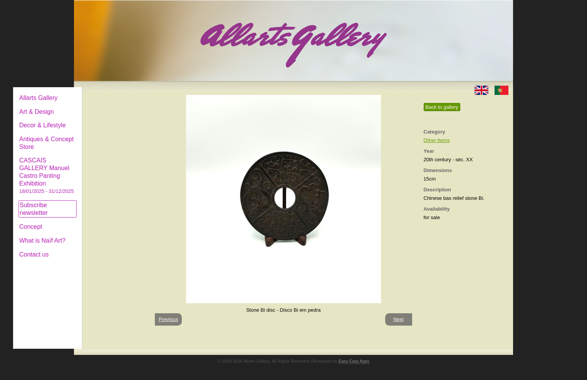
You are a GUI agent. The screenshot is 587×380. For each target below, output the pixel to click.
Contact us (97, 248)
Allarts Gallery (102, 91)
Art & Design (100, 105)
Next (398, 319)
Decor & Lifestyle (106, 119)
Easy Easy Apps (354, 361)
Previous (168, 319)
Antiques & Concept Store (110, 137)
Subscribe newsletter (97, 203)
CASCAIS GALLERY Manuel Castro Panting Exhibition (110, 169)
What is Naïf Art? (106, 234)
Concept (94, 220)
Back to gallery (442, 107)
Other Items (437, 140)
